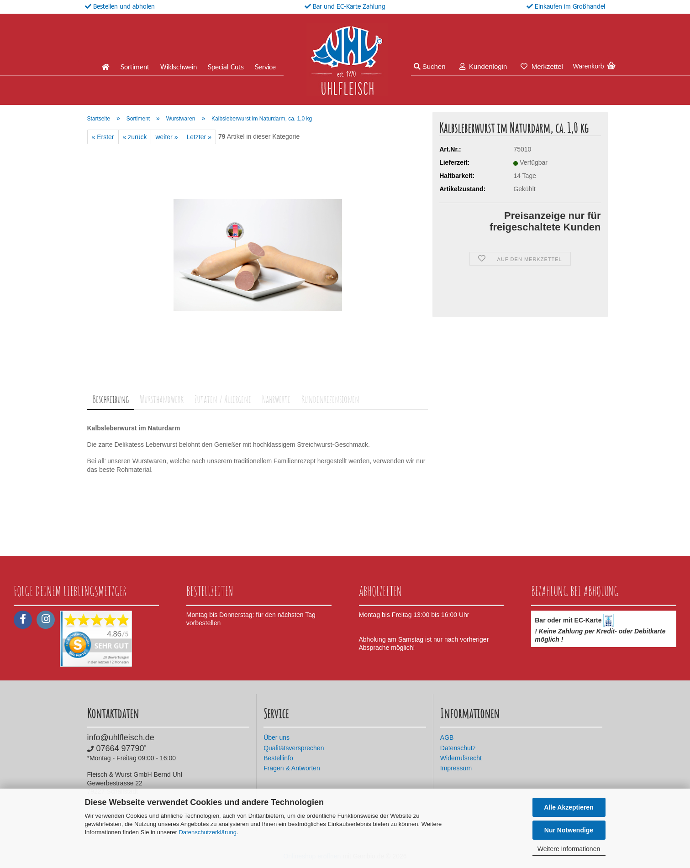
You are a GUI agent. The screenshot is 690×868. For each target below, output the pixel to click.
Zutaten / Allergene (223, 399)
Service (265, 66)
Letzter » (198, 137)
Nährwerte (276, 399)
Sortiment (135, 66)
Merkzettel (542, 66)
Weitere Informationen (568, 848)
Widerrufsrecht (461, 758)
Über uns (276, 737)
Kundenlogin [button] (483, 66)
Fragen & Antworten (291, 768)
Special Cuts (226, 66)
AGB (447, 737)
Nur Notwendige (568, 830)
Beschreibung (111, 399)
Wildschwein (178, 66)
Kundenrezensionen (330, 399)
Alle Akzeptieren (568, 807)
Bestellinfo (278, 758)
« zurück (135, 137)
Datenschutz (458, 748)
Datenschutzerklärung (207, 832)
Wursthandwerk (162, 399)
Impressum (456, 768)
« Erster (103, 137)
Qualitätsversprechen (293, 748)
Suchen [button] (430, 66)
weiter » (166, 137)
